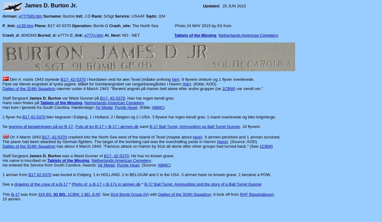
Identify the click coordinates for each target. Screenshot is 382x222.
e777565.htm (30, 16)
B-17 (15, 194)
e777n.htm (93, 35)
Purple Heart (126, 107)
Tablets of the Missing (195, 35)
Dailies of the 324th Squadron (28, 88)
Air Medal (104, 107)
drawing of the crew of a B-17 (41, 184)
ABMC (157, 107)
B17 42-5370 (33, 117)
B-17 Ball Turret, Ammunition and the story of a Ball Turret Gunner (202, 184)
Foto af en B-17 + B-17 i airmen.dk (106, 126)
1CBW (228, 88)
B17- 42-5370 (73, 79)
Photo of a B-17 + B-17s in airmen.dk (106, 184)
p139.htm (25, 25)
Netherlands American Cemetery (248, 35)
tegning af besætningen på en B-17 (41, 126)
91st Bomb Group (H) (130, 194)
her (175, 79)
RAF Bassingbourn (257, 194)
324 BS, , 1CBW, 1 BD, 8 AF (69, 194)
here (197, 137)
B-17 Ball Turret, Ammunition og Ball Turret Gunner (195, 126)
